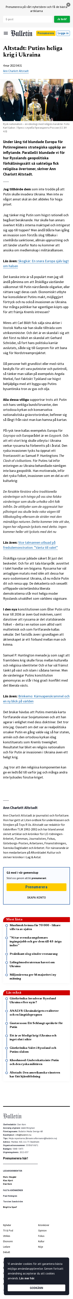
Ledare (6, 1246)
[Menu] (5, 33)
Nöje (40, 1246)
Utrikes (6, 1236)
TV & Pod (8, 1230)
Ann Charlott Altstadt (16, 71)
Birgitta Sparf (10, 1207)
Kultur (41, 1241)
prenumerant (39, 878)
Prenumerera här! (15, 1158)
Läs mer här (26, 1278)
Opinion (42, 1230)
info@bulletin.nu (23, 1135)
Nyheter (7, 1225)
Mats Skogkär (9, 1177)
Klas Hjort (8, 1180)
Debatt (6, 1252)
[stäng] (68, 4)
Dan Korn (7, 1184)
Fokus (41, 1236)
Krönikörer (43, 1225)
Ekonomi (8, 1241)
